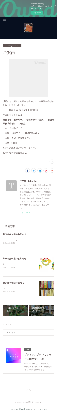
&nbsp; (6, 265)
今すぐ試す (37, 13)
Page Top (28, 390)
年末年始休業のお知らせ (14, 234)
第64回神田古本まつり (13, 283)
